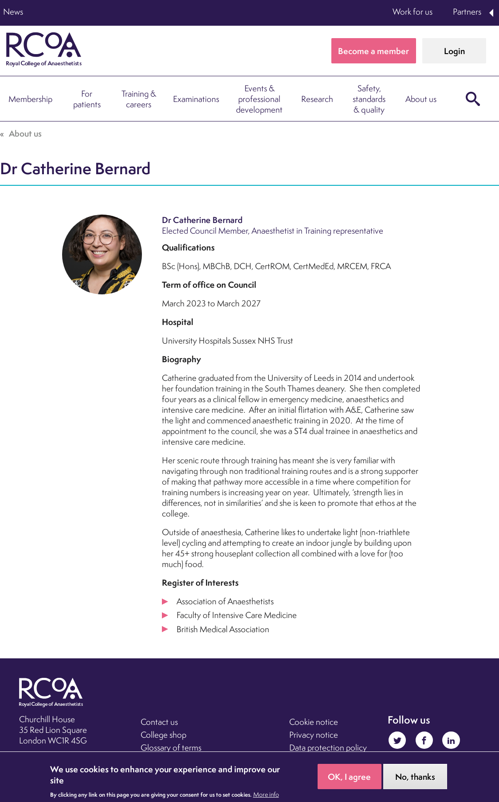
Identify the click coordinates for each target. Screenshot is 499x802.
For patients (87, 99)
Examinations (196, 99)
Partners (467, 11)
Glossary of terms (171, 747)
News (13, 11)
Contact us (159, 722)
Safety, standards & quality (369, 99)
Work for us (412, 11)
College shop (163, 734)
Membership (30, 99)
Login (454, 51)
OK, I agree (349, 779)
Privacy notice (313, 734)
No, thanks (415, 779)
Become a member (373, 51)
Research (317, 99)
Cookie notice (313, 722)
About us (420, 99)
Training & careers (139, 99)
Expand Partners (492, 13)
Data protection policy (328, 747)
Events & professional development (259, 99)
